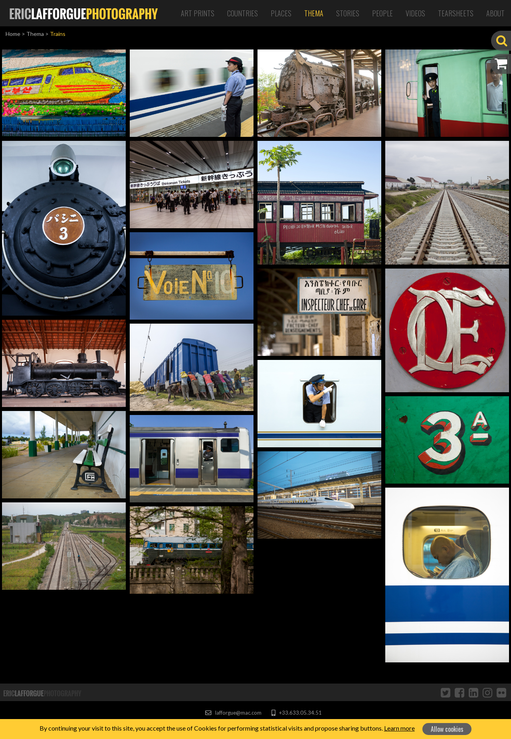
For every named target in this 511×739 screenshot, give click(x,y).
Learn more (399, 728)
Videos (415, 13)
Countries (242, 13)
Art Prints (197, 13)
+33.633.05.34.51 (296, 712)
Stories (347, 13)
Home (13, 33)
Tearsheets (455, 13)
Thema (313, 13)
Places (281, 13)
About (495, 13)
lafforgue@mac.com (233, 712)
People (382, 13)
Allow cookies (447, 729)
